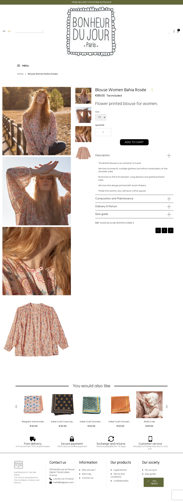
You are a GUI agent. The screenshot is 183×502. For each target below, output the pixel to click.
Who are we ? (89, 470)
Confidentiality (120, 481)
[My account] (174, 31)
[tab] (134, 155)
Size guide (101, 214)
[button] (134, 142)
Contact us (87, 478)
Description (102, 155)
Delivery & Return (106, 206)
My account (151, 470)
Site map (86, 474)
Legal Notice (120, 470)
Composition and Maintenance (114, 198)
